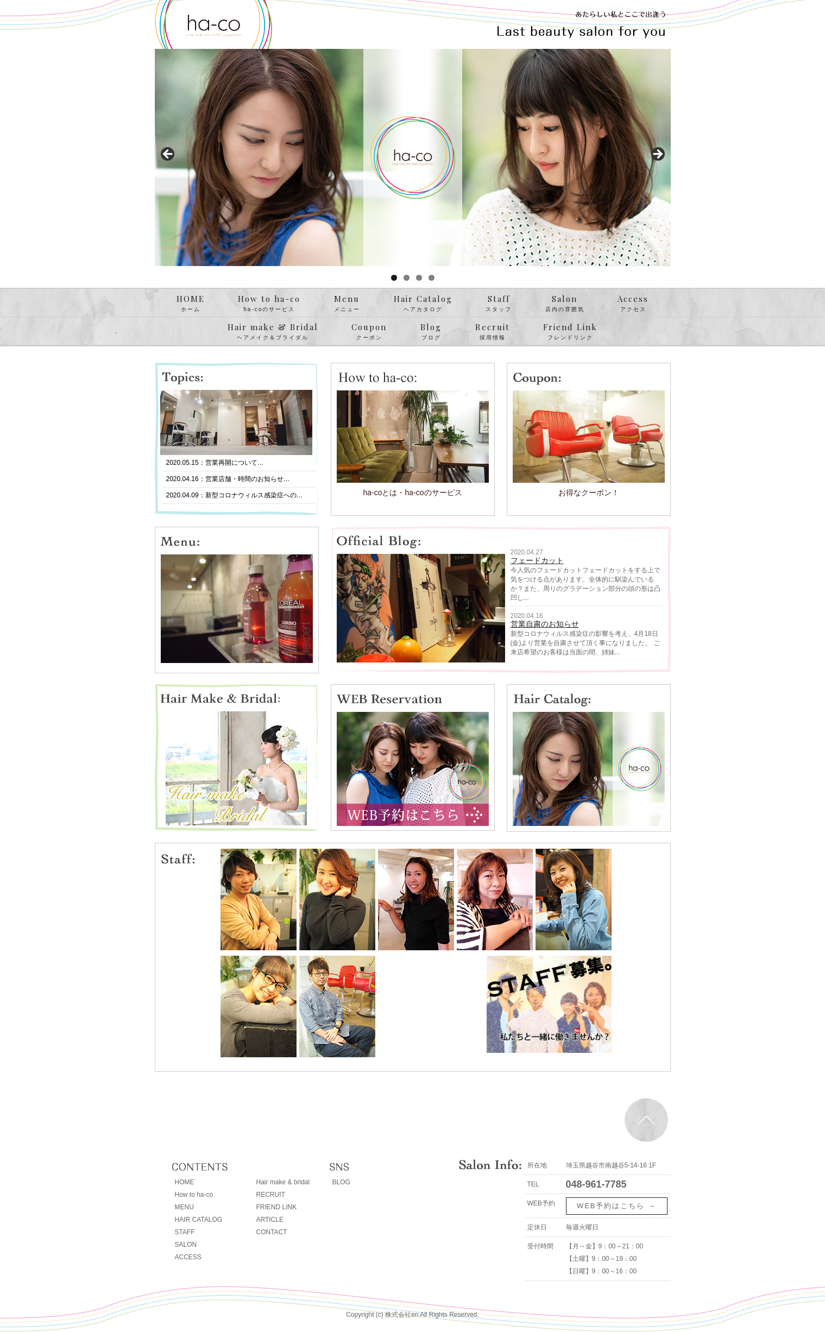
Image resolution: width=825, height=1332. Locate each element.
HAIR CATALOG (199, 1219)
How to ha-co (269, 303)
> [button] (657, 155)
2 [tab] (407, 278)
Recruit (492, 331)
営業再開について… (234, 462)
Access (633, 303)
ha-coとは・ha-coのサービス (412, 492)
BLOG (341, 1182)
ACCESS (188, 1257)
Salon (564, 303)
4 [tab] (431, 278)
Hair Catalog (423, 303)
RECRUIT (270, 1194)
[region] (413, 157)
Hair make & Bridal (273, 331)
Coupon (369, 331)
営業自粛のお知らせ (545, 624)
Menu (347, 303)
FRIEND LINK (276, 1207)
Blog (431, 331)
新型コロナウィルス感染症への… (254, 495)
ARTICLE (270, 1219)
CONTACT (271, 1232)
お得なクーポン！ (588, 492)
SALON (186, 1244)
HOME (191, 303)
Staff (499, 303)
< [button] (168, 155)
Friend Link (570, 331)
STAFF (185, 1232)
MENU (184, 1207)
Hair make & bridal (283, 1182)
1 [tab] (394, 278)
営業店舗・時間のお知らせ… (247, 479)
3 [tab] (419, 278)
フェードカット (537, 560)
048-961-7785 (596, 1184)
